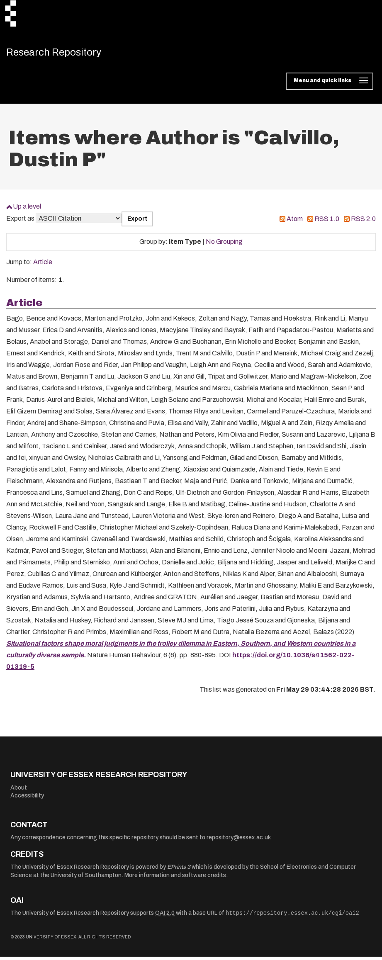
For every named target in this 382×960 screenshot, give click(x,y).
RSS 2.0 (363, 222)
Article (42, 265)
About (18, 790)
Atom (295, 222)
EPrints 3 (178, 870)
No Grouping (224, 244)
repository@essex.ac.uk (239, 841)
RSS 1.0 (326, 222)
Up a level (27, 209)
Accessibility (27, 799)
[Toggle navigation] (329, 84)
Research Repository (64, 54)
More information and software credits (175, 878)
